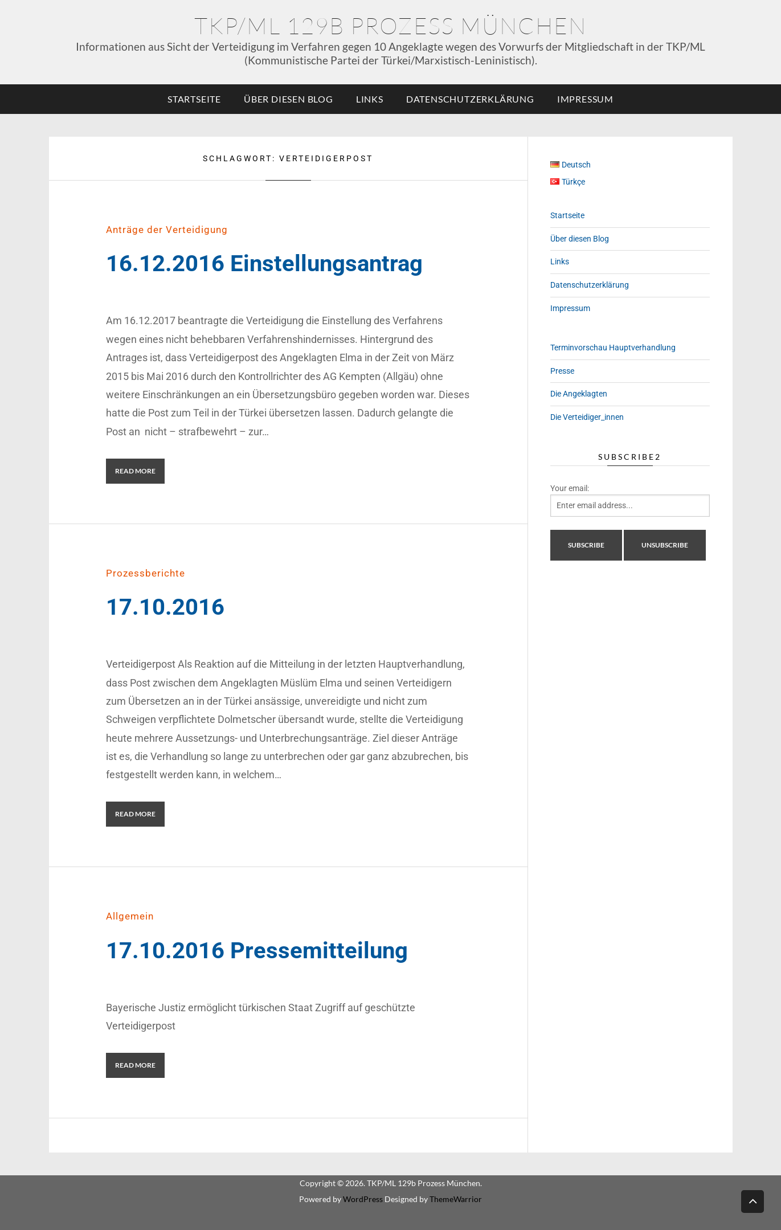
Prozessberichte (145, 573)
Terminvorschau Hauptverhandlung (613, 347)
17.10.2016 (165, 607)
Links (369, 98)
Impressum (585, 98)
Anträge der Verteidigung (167, 229)
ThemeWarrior (456, 1199)
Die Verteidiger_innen (587, 417)
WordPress (363, 1199)
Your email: (569, 488)
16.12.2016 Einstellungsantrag (264, 263)
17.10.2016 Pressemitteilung (257, 950)
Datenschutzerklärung (470, 98)
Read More (135, 471)
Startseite (194, 98)
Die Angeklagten (578, 393)
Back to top (752, 1200)
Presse (562, 370)
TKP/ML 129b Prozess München (390, 25)
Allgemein (130, 916)
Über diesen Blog (288, 98)
